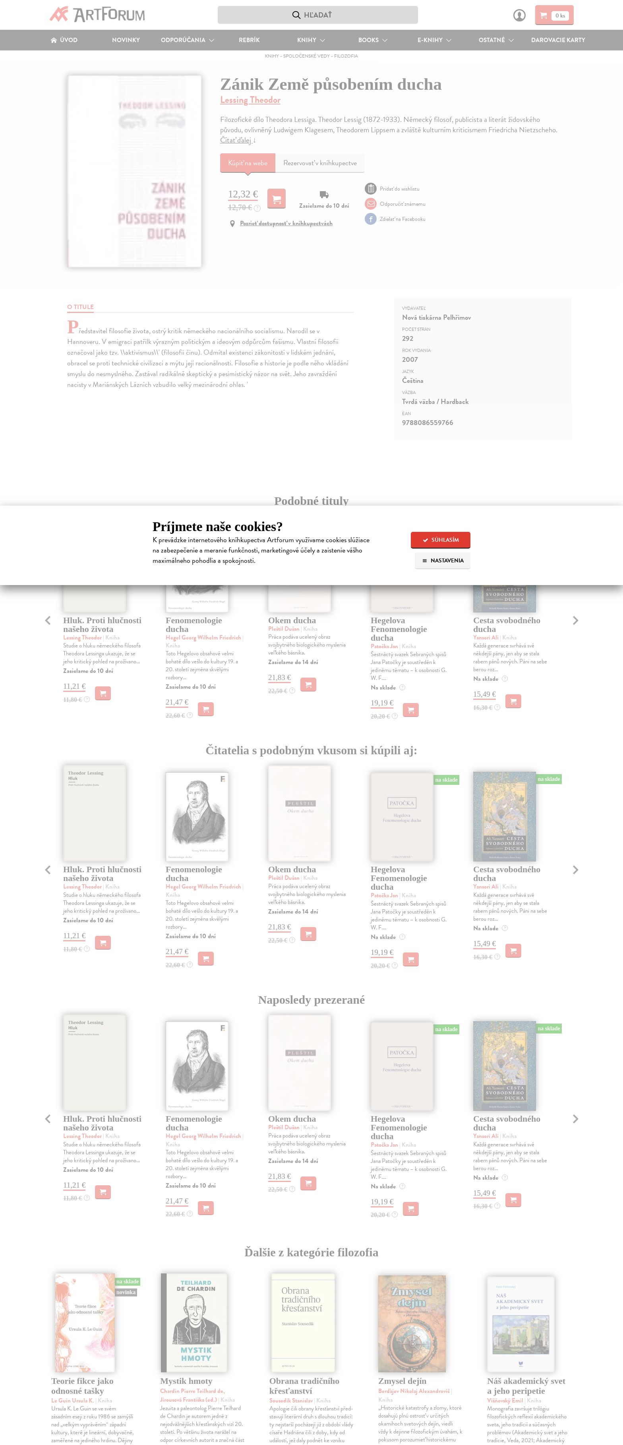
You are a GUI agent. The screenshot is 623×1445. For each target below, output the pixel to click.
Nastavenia (443, 560)
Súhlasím (441, 540)
